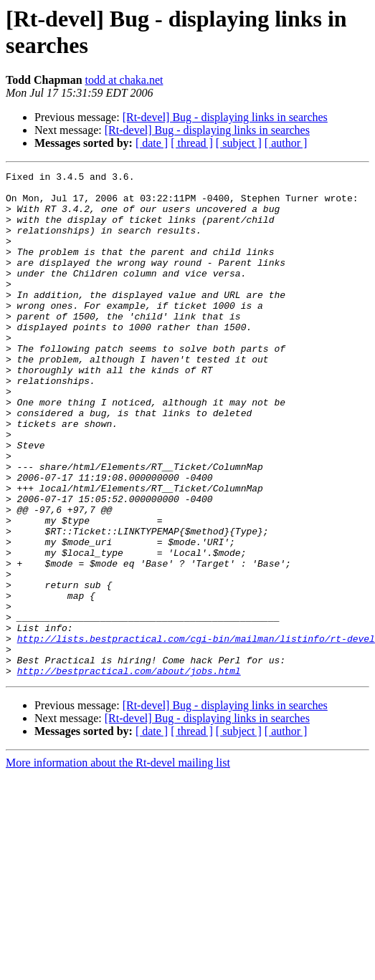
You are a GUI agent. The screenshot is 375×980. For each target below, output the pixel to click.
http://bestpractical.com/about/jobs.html (129, 771)
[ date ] (152, 143)
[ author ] (286, 143)
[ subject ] (239, 143)
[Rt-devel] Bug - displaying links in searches (225, 117)
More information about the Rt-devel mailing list (118, 864)
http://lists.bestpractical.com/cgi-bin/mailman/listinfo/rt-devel (196, 732)
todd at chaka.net (124, 80)
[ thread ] (192, 143)
